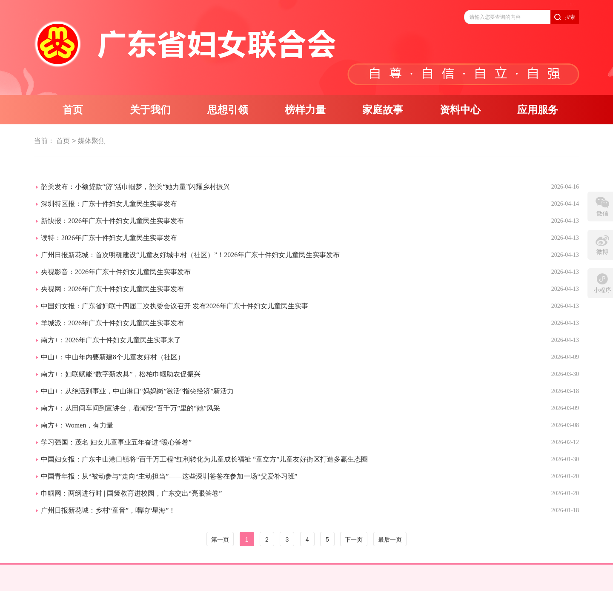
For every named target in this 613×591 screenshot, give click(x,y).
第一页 (220, 539)
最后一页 (390, 539)
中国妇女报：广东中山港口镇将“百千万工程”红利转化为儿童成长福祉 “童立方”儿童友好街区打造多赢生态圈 (204, 459)
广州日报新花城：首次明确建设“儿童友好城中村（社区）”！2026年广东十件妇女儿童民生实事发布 (190, 254)
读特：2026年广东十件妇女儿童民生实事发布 (109, 237)
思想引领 (227, 109)
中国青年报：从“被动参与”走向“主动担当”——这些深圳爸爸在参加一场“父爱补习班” (169, 476)
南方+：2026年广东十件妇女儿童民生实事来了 (111, 340)
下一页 (354, 539)
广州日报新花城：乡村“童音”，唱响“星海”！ (108, 510)
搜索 (570, 17)
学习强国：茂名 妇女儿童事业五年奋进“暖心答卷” (116, 442)
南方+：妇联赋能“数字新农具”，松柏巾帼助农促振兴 (121, 374)
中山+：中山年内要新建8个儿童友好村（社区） (112, 357)
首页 (73, 109)
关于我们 (150, 109)
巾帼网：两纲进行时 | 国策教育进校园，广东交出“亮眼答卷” (131, 493)
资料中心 (460, 109)
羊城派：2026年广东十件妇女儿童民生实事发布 (112, 323)
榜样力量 (305, 109)
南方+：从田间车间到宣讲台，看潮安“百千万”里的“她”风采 (130, 408)
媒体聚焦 (91, 140)
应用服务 (537, 109)
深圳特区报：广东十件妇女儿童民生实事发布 (109, 203)
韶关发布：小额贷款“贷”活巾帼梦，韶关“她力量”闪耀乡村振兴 (135, 186)
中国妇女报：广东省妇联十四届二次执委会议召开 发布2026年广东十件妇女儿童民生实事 (174, 306)
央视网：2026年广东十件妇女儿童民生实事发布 (112, 289)
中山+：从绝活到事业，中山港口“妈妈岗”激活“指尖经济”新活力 (137, 391)
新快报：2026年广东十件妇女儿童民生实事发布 (112, 220)
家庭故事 (382, 109)
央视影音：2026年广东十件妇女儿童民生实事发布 (116, 271)
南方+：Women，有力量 (77, 425)
